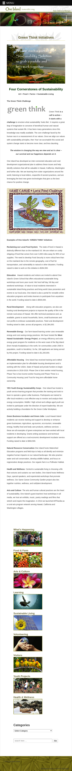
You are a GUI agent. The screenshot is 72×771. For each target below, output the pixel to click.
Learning (18, 592)
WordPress (65, 768)
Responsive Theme (47, 768)
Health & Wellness (23, 697)
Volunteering (20, 634)
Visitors (17, 655)
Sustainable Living (24, 613)
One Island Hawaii (14, 761)
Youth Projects (21, 676)
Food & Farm (20, 550)
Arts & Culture (21, 571)
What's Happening (23, 529)
